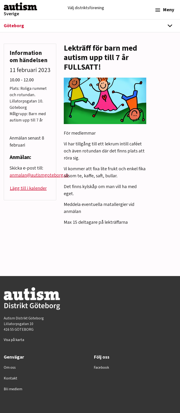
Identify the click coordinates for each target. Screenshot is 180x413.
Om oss (10, 367)
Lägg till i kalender (28, 188)
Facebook (101, 367)
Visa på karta (14, 339)
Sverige (11, 14)
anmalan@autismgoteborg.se (39, 175)
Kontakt (10, 378)
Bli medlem (13, 389)
